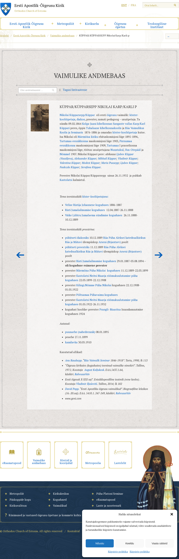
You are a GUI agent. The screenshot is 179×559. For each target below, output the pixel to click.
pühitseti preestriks (77, 247)
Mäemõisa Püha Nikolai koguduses (98, 270)
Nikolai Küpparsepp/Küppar (77, 115)
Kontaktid (73, 531)
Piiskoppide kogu (20, 499)
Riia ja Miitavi (73, 242)
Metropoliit (65, 23)
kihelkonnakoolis (111, 128)
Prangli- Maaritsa (110, 309)
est (124, 5)
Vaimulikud (60, 505)
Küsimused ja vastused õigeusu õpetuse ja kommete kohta (45, 515)
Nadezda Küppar (69, 167)
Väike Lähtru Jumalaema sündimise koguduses (94, 215)
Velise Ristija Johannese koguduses (87, 205)
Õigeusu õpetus (120, 25)
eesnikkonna (80, 141)
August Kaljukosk (94, 370)
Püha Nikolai (103, 285)
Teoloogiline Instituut (157, 25)
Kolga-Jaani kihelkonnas (97, 123)
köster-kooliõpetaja (124, 132)
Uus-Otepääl (133, 150)
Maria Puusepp (110, 163)
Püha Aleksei (117, 237)
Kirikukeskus (61, 493)
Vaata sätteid (159, 543)
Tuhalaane (93, 128)
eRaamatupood (105, 499)
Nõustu (99, 543)
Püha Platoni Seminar (109, 493)
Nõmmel (65, 154)
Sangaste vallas (122, 123)
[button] (172, 514)
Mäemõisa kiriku (88, 136)
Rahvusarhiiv (82, 374)
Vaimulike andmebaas (62, 35)
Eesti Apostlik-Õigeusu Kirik (27, 25)
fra (133, 5)
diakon (81, 119)
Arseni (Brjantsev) (110, 242)
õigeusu (112, 115)
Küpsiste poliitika (118, 551)
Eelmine (20, 255)
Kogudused (60, 499)
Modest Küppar (91, 163)
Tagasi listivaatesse (75, 90)
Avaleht (4, 35)
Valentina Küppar (70, 163)
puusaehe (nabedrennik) (80, 332)
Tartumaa (66, 141)
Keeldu (129, 543)
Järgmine (159, 255)
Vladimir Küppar (127, 158)
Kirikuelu (92, 23)
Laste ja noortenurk (108, 505)
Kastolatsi (66, 180)
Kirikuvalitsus (18, 505)
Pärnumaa (126, 141)
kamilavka (71, 342)
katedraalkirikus (135, 237)
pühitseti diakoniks (77, 237)
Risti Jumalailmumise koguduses (85, 210)
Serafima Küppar (91, 167)
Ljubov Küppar (129, 163)
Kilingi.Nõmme (85, 285)
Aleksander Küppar (85, 158)
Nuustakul (117, 150)
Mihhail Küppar (107, 158)
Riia (105, 237)
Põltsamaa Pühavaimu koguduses (97, 295)
